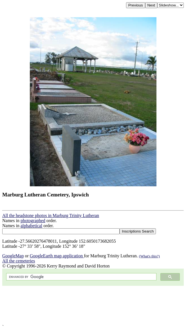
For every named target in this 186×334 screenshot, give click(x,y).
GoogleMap (13, 255)
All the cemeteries (18, 260)
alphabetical (31, 225)
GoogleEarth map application (57, 255)
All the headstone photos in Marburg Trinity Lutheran (50, 215)
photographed (33, 220)
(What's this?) (149, 256)
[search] (81, 277)
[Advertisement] (93, 305)
